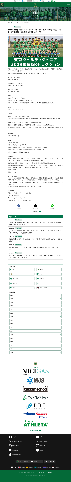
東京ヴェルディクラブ (24, 461)
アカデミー (18, 27)
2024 (11, 302)
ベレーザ (15, 274)
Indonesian (56, 467)
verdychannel (41, 437)
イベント (15, 288)
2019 (11, 320)
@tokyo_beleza (41, 441)
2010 (11, 352)
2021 (11, 313)
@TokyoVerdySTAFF (15, 441)
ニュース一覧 (15, 22)
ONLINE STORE (51, 461)
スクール (15, 283)
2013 (11, 342)
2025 (11, 299)
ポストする (35, 208)
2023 (11, 306)
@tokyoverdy (13, 450)
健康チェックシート (13, 172)
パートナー (42, 283)
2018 (11, 324)
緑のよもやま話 (43, 288)
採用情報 (50, 472)
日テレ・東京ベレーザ (2, 5)
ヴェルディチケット (38, 461)
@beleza (39, 450)
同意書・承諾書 (12, 169)
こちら (17, 100)
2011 (11, 349)
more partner (34, 430)
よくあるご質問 (22, 472)
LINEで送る (52, 208)
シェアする (18, 208)
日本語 (14, 467)
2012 (11, 345)
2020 (11, 316)
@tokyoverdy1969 (15, 454)
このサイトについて (31, 472)
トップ (41, 269)
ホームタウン (16, 278)
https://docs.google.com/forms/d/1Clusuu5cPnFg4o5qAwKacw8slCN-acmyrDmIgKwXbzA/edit (34, 118)
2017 (11, 327)
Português (38, 467)
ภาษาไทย (47, 467)
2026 (11, 295)
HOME (9, 22)
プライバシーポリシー (41, 472)
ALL (14, 269)
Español (29, 467)
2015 (11, 334)
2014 (11, 338)
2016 (11, 331)
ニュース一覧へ (34, 211)
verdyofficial (13, 437)
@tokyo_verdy (14, 445)
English (21, 467)
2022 (11, 309)
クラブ (41, 274)
